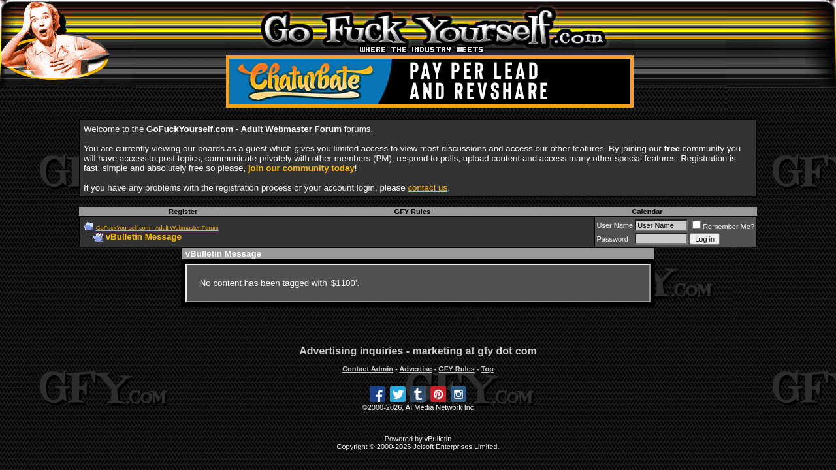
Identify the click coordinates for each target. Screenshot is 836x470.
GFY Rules (412, 211)
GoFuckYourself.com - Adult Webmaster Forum (157, 228)
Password (612, 239)
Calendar (647, 211)
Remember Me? (723, 226)
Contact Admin (367, 369)
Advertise (415, 369)
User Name (615, 225)
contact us (427, 188)
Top (487, 369)
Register (183, 211)
